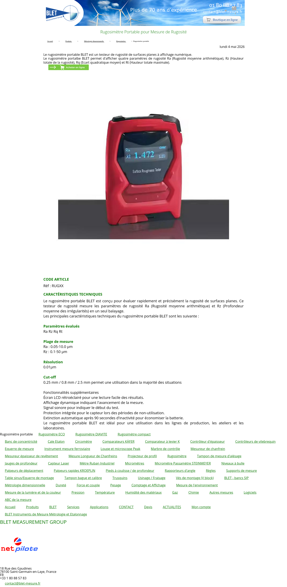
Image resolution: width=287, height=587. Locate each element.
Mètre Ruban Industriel (97, 463)
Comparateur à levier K (162, 441)
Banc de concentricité (21, 441)
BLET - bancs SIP (236, 478)
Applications (99, 507)
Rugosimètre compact (134, 434)
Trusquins (119, 478)
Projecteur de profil (142, 456)
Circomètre (83, 441)
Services (73, 507)
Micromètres (134, 463)
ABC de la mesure (18, 499)
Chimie (194, 492)
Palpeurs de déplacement (24, 470)
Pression (77, 492)
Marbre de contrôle (165, 449)
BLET (52, 507)
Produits (32, 507)
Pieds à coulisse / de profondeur (130, 470)
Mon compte (201, 507)
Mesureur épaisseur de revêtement (31, 456)
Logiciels (250, 492)
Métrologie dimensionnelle (25, 485)
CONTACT (126, 507)
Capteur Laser (58, 463)
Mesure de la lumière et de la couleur (33, 492)
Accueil (10, 507)
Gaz (175, 492)
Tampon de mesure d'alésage (219, 456)
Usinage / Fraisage (151, 478)
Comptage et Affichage (148, 485)
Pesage (115, 485)
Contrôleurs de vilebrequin (255, 441)
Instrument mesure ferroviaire (67, 449)
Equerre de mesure (19, 449)
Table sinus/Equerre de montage (29, 478)
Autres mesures (221, 492)
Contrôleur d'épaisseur (207, 441)
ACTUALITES (172, 507)
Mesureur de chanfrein (208, 449)
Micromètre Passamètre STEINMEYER (183, 463)
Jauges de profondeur (21, 463)
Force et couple (88, 485)
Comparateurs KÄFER (118, 441)
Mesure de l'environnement (197, 485)
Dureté (61, 485)
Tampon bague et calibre (83, 478)
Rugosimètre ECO (51, 434)
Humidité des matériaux (143, 492)
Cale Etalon (56, 441)
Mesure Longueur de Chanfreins (93, 456)
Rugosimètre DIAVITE (91, 434)
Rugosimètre (176, 456)
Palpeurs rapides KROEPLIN (74, 470)
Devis (148, 507)
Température (105, 492)
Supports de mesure (241, 470)
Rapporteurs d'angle (180, 470)
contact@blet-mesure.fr (22, 583)
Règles (211, 470)
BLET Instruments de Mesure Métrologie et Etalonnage (46, 514)
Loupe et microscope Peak (120, 449)
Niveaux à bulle (232, 463)
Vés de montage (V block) (195, 478)
